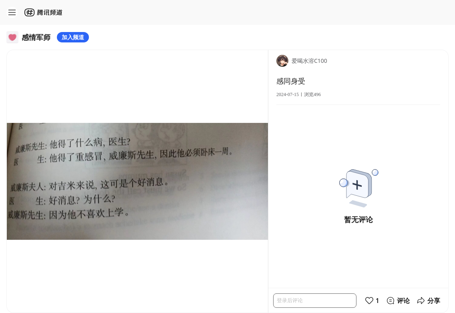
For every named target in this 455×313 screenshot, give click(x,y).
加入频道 (73, 37)
